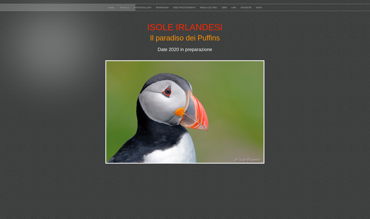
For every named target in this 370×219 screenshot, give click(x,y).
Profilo (125, 7)
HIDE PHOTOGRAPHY (184, 7)
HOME (112, 7)
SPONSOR (246, 7)
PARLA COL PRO (209, 7)
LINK (234, 7)
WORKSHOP (162, 7)
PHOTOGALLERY (143, 7)
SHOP (259, 7)
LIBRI (224, 7)
